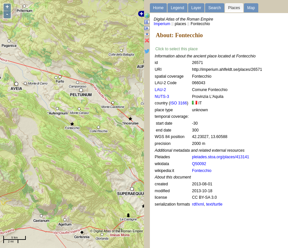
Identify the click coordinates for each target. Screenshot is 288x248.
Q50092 (199, 164)
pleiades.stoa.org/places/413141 (220, 157)
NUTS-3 (162, 96)
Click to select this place (176, 49)
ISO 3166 (178, 103)
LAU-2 (160, 89)
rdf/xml (198, 204)
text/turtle (214, 204)
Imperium (162, 24)
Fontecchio (201, 170)
